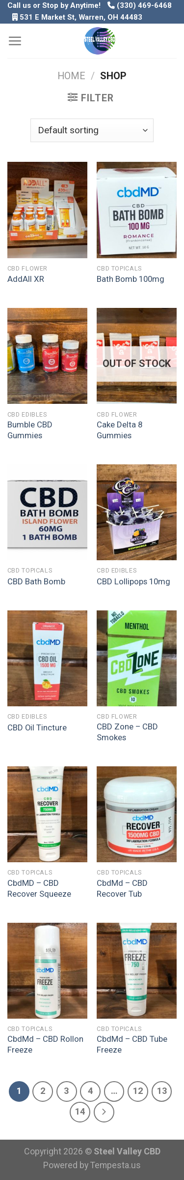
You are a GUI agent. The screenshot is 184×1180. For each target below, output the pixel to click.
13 (162, 1091)
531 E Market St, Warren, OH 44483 (81, 17)
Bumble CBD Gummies (30, 430)
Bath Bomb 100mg (130, 279)
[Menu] (14, 41)
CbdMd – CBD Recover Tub (122, 888)
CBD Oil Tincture (37, 727)
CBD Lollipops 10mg (133, 581)
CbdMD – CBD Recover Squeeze (39, 888)
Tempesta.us (115, 1165)
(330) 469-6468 (139, 5)
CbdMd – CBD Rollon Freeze (45, 1044)
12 (137, 1091)
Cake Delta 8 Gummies (119, 430)
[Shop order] (92, 130)
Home (71, 76)
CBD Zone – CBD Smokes (127, 732)
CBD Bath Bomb (36, 581)
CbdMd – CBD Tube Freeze (132, 1044)
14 (80, 1111)
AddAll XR (25, 279)
